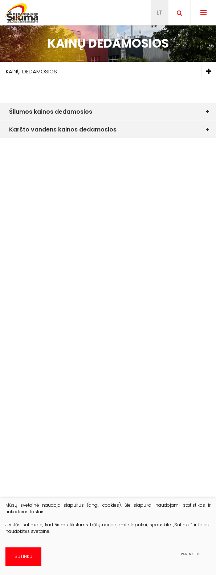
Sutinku (23, 556)
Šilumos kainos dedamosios (50, 112)
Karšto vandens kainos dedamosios (63, 129)
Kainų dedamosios (111, 72)
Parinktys (190, 554)
